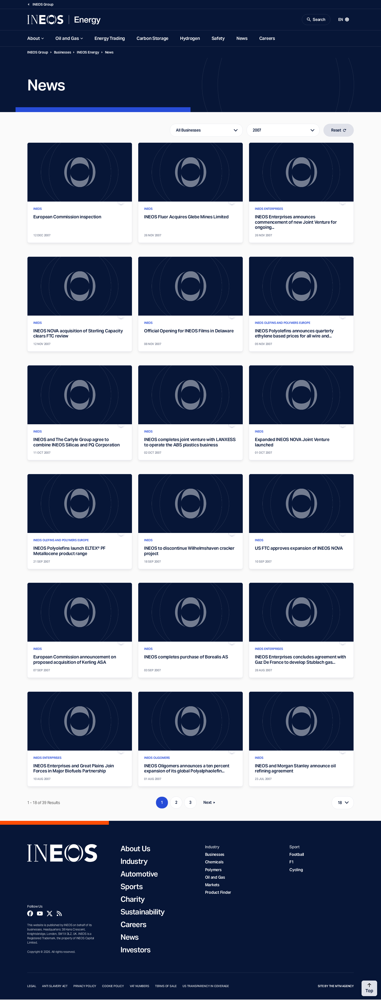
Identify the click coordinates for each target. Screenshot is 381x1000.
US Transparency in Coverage (205, 986)
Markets (212, 885)
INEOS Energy (88, 52)
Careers (267, 38)
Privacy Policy (84, 986)
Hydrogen (190, 38)
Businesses (62, 52)
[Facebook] (30, 914)
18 (340, 802)
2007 (257, 130)
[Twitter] (49, 914)
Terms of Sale (166, 986)
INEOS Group (37, 52)
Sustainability (143, 912)
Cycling (296, 870)
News (242, 38)
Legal (31, 986)
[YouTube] (40, 914)
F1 (291, 862)
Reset (338, 130)
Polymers (213, 870)
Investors (135, 950)
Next (210, 803)
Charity (133, 899)
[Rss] (59, 914)
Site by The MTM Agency (336, 986)
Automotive (139, 874)
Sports (132, 886)
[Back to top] (369, 988)
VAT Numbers (139, 986)
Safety (218, 38)
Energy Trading (110, 38)
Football (296, 855)
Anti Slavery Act (55, 986)
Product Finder (218, 893)
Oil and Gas (67, 38)
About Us (135, 848)
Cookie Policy (113, 986)
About (33, 38)
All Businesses (188, 130)
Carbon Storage (152, 38)
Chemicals (214, 862)
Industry (134, 861)
